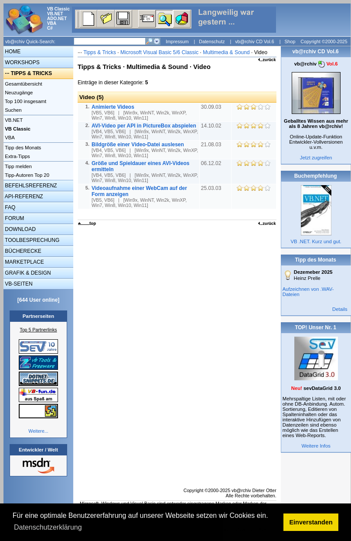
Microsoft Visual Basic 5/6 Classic (160, 52)
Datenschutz (212, 41)
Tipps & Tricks (99, 52)
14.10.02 (212, 126)
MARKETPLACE (23, 262)
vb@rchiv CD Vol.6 (254, 41)
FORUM (13, 218)
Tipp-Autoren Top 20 (26, 175)
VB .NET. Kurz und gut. (315, 241)
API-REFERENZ (23, 196)
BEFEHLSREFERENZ (30, 186)
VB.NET (13, 120)
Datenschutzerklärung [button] (48, 527)
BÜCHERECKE (22, 251)
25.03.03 (212, 188)
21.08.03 (212, 144)
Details (340, 309)
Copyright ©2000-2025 (323, 41)
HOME (11, 51)
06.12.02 (212, 163)
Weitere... (38, 431)
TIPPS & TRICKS (31, 73)
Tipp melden (17, 166)
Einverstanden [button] (311, 522)
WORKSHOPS (21, 62)
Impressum (177, 41)
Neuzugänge (18, 92)
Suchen (12, 110)
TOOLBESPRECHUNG (31, 240)
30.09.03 (212, 107)
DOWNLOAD (19, 229)
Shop (289, 41)
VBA (9, 137)
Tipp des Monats (22, 147)
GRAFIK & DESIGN (27, 273)
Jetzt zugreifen (316, 157)
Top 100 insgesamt (24, 101)
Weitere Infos (316, 445)
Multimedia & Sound (226, 52)
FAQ (9, 207)
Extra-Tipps (16, 156)
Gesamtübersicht (22, 83)
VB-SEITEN (18, 284)
